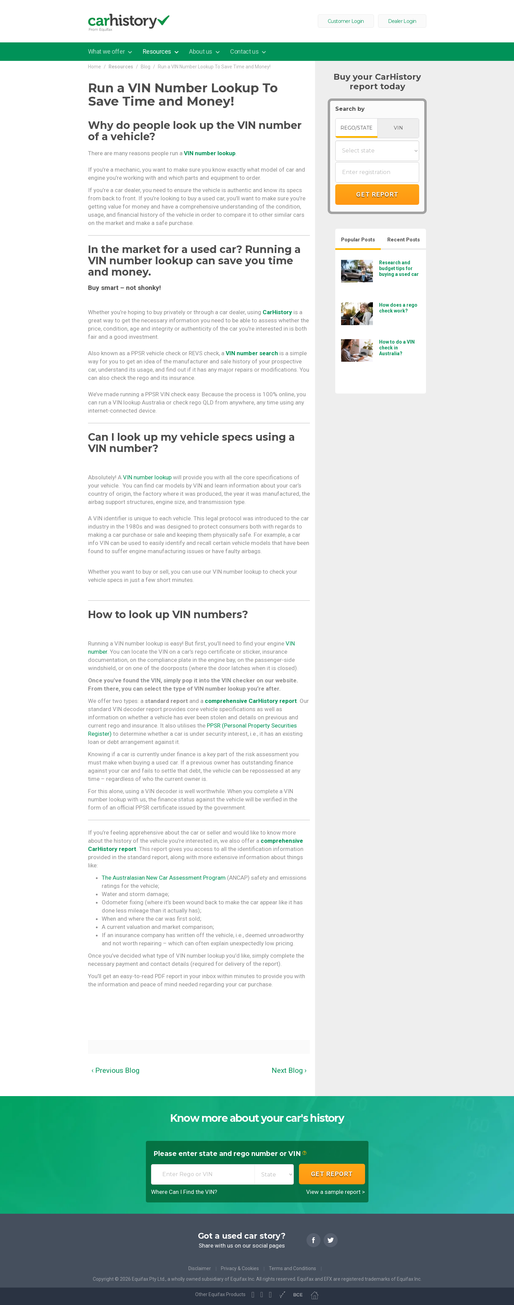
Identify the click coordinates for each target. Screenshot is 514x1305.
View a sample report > (335, 1191)
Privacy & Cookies (240, 1268)
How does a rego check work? (398, 308)
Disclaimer (199, 1268)
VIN (398, 128)
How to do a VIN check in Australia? (397, 347)
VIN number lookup (210, 153)
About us (201, 51)
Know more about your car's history (257, 1118)
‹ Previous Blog (115, 1070)
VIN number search (252, 353)
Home (94, 66)
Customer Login (346, 21)
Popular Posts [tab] (358, 240)
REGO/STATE (356, 128)
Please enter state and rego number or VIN (229, 1154)
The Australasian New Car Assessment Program (164, 877)
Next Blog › (289, 1070)
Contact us (245, 51)
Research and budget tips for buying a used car (399, 268)
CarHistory (277, 312)
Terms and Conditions (292, 1268)
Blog (145, 66)
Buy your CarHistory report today (377, 81)
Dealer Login (402, 21)
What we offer (107, 51)
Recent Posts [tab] (403, 240)
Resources (158, 51)
